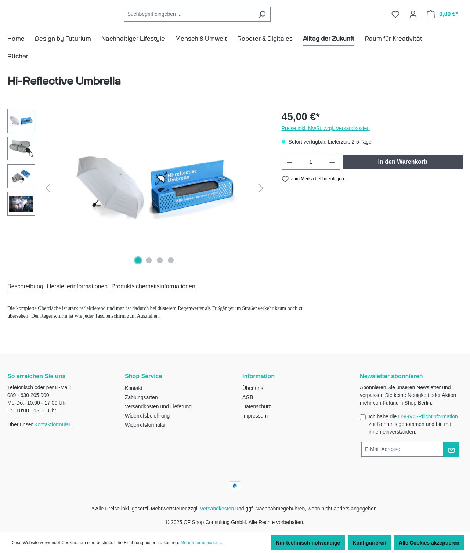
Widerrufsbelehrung (147, 416)
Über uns (252, 388)
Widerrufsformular (145, 425)
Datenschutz (256, 406)
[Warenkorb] (442, 19)
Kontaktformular (52, 424)
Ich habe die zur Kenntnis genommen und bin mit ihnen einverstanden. (413, 424)
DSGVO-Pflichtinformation (428, 416)
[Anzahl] (310, 172)
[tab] (25, 297)
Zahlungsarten (141, 397)
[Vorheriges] (47, 199)
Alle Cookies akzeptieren (429, 543)
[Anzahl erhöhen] (332, 172)
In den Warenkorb (403, 172)
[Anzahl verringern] (289, 172)
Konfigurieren (369, 543)
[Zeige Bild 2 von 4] (149, 271)
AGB (247, 397)
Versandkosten (217, 509)
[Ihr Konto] (413, 19)
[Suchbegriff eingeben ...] (222, 19)
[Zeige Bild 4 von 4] (171, 271)
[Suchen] (295, 19)
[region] (137, 199)
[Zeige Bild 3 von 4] (160, 271)
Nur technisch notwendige (308, 543)
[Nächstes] (261, 199)
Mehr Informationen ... (201, 542)
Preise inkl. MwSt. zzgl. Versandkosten (326, 139)
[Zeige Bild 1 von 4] (138, 271)
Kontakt (133, 388)
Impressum (255, 416)
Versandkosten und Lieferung (158, 406)
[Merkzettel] (395, 19)
